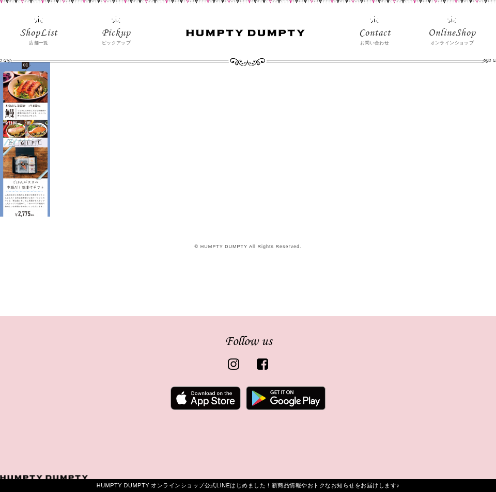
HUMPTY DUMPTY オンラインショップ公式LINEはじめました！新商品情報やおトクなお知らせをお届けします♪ (248, 485)
